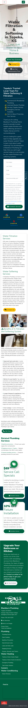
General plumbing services (9, 452)
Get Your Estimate (14, 60)
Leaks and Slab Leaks (8, 646)
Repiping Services (6, 648)
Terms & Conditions (6, 628)
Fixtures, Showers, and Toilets (10, 651)
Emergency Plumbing (7, 662)
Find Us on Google (6, 623)
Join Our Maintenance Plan (14, 70)
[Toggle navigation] (4, 2)
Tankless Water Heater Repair (10, 657)
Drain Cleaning (6, 637)
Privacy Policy (4, 626)
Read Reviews (7, 219)
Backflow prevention (7, 444)
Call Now (7, 431)
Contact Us (14, 64)
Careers (4, 668)
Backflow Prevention (7, 640)
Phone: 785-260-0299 (7, 617)
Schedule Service (14, 207)
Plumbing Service (6, 634)
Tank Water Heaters (7, 665)
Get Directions (5, 620)
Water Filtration (6, 674)
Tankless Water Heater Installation (11, 660)
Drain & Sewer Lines (7, 643)
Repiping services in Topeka (9, 448)
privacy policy (14, 201)
